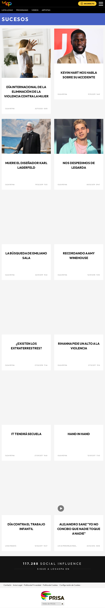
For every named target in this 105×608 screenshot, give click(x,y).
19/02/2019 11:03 (41, 184)
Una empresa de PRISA (52, 595)
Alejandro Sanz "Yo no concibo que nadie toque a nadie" (78, 528)
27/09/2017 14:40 (41, 455)
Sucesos (15, 19)
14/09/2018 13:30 (93, 275)
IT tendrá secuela (26, 434)
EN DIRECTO (89, 4)
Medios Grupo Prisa (52, 604)
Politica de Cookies (50, 585)
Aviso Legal (17, 585)
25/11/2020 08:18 (41, 108)
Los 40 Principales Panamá (68, 546)
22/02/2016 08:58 (93, 546)
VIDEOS (35, 10)
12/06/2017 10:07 (41, 546)
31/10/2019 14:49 (94, 94)
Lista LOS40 (7, 10)
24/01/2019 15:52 (41, 275)
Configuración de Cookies (69, 585)
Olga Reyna (9, 108)
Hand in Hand (79, 434)
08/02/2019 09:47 (93, 184)
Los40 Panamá (10, 546)
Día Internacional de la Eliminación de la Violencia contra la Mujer (26, 91)
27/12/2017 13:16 (94, 365)
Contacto (7, 585)
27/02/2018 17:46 (41, 365)
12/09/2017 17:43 (94, 455)
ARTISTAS (46, 10)
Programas (22, 10)
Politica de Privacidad (32, 585)
